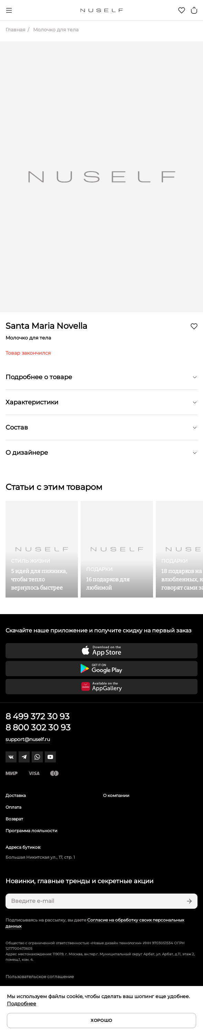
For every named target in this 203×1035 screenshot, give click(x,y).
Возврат (14, 818)
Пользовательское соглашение (40, 976)
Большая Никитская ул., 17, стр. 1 (40, 857)
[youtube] (50, 756)
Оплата (13, 807)
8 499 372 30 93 (38, 716)
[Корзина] (194, 10)
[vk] (11, 756)
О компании (116, 795)
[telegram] (24, 756)
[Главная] (101, 10)
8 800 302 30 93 (38, 727)
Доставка (16, 795)
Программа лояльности (31, 830)
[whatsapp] (37, 756)
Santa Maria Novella (46, 326)
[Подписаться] (188, 901)
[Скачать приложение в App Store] (101, 650)
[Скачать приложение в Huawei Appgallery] (101, 686)
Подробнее (21, 1003)
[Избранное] (181, 10)
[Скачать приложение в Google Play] (101, 668)
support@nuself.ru (28, 739)
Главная (15, 30)
